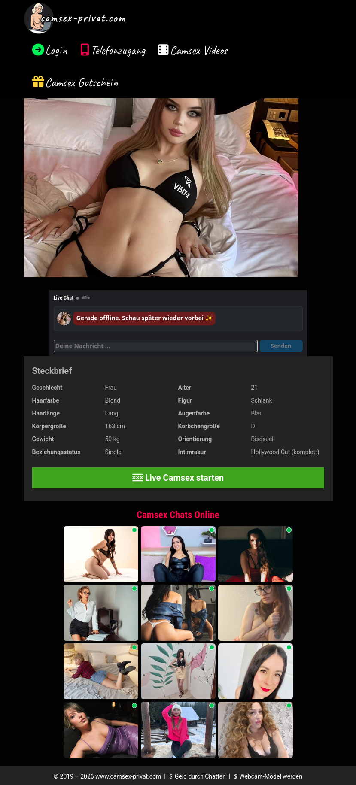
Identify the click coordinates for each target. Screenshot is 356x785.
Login (56, 50)
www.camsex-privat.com (128, 776)
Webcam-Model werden (267, 776)
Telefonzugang (118, 50)
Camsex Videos (198, 50)
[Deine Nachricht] (156, 346)
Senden (281, 345)
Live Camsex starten (178, 478)
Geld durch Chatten (196, 776)
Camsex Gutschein (81, 82)
